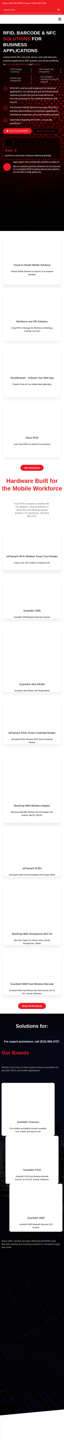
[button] (59, 19)
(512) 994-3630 (15, 3)
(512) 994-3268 (39, 3)
